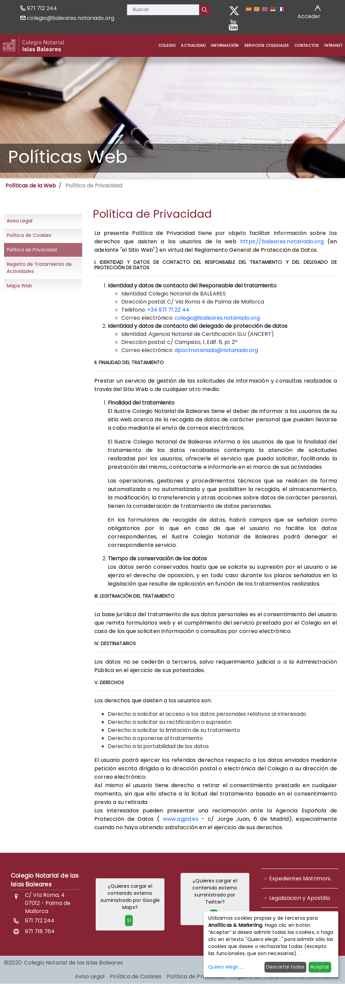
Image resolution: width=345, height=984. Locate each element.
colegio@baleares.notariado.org (70, 18)
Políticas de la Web (30, 185)
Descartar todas (285, 966)
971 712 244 (42, 8)
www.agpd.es (180, 819)
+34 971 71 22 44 (168, 310)
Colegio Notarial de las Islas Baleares (45, 880)
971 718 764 (40, 931)
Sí (129, 920)
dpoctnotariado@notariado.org (216, 350)
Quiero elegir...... (226, 966)
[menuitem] (167, 45)
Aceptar (319, 966)
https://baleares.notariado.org (282, 241)
